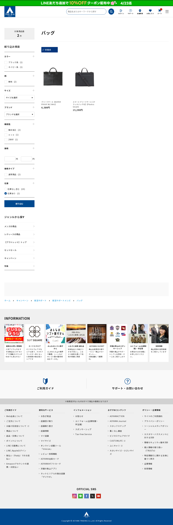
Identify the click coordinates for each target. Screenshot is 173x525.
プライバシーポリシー (154, 421)
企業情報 (148, 463)
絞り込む (19, 203)
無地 (10, 81)
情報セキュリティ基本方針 (156, 442)
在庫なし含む (14, 189)
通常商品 (12, 174)
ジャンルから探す (14, 217)
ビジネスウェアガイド (120, 435)
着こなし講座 (116, 431)
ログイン (121, 13)
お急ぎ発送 (46, 416)
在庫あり (12, 193)
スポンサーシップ (83, 429)
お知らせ (79, 416)
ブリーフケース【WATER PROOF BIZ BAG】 (51, 103)
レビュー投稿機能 (49, 453)
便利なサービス (46, 410)
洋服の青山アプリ (49, 468)
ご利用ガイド (10, 410)
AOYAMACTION (117, 416)
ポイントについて (14, 440)
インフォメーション (82, 410)
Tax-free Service (83, 434)
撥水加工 (12, 130)
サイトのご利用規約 (153, 416)
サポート (131, 13)
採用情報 (148, 468)
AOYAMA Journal (118, 421)
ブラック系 (13, 62)
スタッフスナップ (118, 426)
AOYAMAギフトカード (51, 463)
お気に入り (150, 13)
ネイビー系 (13, 67)
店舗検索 (140, 13)
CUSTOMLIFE (116, 440)
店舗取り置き (47, 426)
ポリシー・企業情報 (151, 410)
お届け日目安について (16, 426)
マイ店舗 (45, 435)
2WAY (11, 139)
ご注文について (13, 421)
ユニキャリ (115, 445)
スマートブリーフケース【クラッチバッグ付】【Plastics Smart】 (84, 104)
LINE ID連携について (16, 445)
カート (160, 11)
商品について (12, 431)
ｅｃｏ (11, 134)
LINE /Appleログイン (16, 450)
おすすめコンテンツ (117, 410)
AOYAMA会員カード (50, 458)
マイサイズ (46, 440)
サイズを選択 (11, 97)
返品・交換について (15, 435)
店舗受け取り (47, 421)
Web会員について (14, 416)
